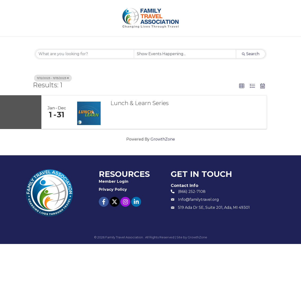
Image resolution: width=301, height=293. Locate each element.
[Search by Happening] (185, 103)
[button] (241, 135)
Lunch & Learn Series (140, 152)
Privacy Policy (113, 238)
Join (94, 42)
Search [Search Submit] (250, 103)
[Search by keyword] (85, 103)
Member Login (194, 42)
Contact (229, 42)
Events (120, 42)
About (69, 42)
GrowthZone (162, 188)
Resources (153, 42)
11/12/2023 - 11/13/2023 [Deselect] (53, 127)
